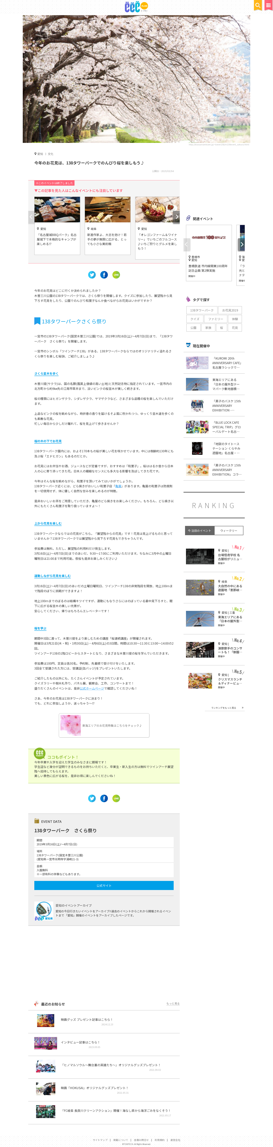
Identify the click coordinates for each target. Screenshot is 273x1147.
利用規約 (160, 1140)
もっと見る (173, 1003)
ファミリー (215, 319)
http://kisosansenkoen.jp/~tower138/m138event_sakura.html (219, 144)
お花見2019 (230, 310)
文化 (50, 153)
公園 (193, 327)
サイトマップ (100, 1140)
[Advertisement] (104, 963)
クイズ (194, 319)
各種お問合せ (141, 1140)
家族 (208, 327)
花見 (235, 327)
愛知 (40, 153)
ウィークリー (228, 531)
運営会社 (175, 1140)
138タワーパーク (202, 310)
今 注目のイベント (199, 531)
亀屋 (118, 486)
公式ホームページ (92, 688)
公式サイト (104, 885)
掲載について (120, 1140)
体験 (235, 319)
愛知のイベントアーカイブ (74, 905)
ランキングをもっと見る (223, 707)
